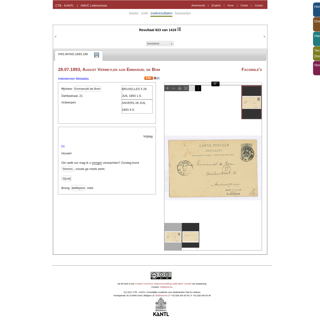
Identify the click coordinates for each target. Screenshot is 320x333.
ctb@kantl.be (166, 287)
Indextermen (66, 78)
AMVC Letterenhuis (93, 5)
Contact (259, 5)
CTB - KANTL (64, 5)
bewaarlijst (183, 13)
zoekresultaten (161, 13)
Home (230, 5)
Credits (244, 5)
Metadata (82, 78)
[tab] (79, 55)
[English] (216, 5)
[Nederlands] (198, 5)
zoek (144, 13)
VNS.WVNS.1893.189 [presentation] (73, 54)
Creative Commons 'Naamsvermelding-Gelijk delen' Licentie (163, 284)
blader (134, 13)
